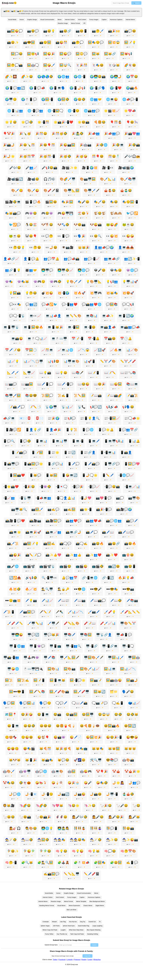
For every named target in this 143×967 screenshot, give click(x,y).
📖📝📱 (94, 373)
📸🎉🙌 (114, 31)
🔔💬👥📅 (69, 578)
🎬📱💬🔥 (33, 202)
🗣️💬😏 (45, 703)
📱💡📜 (71, 429)
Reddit (83, 959)
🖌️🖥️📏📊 (35, 623)
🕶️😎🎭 (112, 589)
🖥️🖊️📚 (49, 657)
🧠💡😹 (94, 851)
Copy (13, 35)
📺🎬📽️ (29, 566)
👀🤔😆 (35, 247)
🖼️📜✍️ (23, 680)
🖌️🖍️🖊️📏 (15, 623)
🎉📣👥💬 (112, 133)
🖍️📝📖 (90, 623)
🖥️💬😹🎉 (51, 634)
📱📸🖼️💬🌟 (33, 464)
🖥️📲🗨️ (128, 646)
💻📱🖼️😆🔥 (33, 327)
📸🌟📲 (86, 509)
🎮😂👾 (47, 213)
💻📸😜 (17, 338)
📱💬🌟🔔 (106, 429)
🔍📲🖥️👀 (49, 578)
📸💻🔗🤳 (73, 532)
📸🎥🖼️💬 (53, 521)
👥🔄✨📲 (132, 259)
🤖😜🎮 (86, 771)
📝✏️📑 (35, 407)
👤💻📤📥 (126, 247)
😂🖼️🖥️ (88, 714)
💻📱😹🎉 (55, 327)
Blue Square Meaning (93, 930)
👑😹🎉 (84, 247)
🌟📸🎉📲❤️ (63, 122)
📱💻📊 (41, 441)
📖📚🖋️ (78, 373)
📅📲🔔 (94, 338)
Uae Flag (63, 921)
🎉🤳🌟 (9, 156)
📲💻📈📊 (132, 486)
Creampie (45, 921)
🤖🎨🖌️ (9, 771)
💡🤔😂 (31, 293)
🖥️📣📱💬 (124, 634)
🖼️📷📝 (96, 680)
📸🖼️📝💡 (31, 543)
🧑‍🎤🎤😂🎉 (116, 817)
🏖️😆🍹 (83, 213)
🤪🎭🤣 (102, 783)
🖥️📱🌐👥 (17, 646)
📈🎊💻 (47, 350)
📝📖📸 (96, 395)
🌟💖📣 (130, 111)
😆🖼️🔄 (130, 726)
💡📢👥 (112, 281)
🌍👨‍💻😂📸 (98, 76)
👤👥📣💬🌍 (104, 247)
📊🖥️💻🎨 (71, 361)
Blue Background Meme (97, 901)
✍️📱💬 (132, 862)
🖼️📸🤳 (132, 680)
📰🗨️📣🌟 (132, 418)
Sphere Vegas (45, 926)
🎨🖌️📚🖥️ (128, 179)
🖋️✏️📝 (45, 612)
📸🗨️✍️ (81, 543)
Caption (104, 19)
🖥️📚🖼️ (86, 634)
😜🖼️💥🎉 (94, 737)
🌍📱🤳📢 (77, 88)
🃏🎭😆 (98, 65)
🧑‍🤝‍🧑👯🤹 (79, 828)
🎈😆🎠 (132, 122)
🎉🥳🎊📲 (47, 156)
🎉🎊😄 (41, 133)
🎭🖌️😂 (100, 202)
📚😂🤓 (31, 395)
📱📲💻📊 (108, 452)
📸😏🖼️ (45, 42)
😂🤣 (118, 714)
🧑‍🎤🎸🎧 (15, 828)
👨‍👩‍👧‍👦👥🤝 (31, 270)
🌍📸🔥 (132, 88)
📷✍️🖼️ (69, 509)
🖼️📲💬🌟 (77, 680)
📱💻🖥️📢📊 (114, 441)
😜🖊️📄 (76, 737)
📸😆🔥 (130, 543)
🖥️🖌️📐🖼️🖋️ (69, 657)
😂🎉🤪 (27, 714)
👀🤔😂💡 (17, 247)
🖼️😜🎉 (49, 54)
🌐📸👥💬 (92, 111)
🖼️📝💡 (130, 42)
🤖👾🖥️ (25, 771)
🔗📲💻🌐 (90, 578)
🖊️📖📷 (79, 600)
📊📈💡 (13, 361)
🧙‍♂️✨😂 (112, 840)
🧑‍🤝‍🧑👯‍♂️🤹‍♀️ (96, 828)
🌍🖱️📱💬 (29, 99)
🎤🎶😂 (15, 167)
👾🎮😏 (39, 281)
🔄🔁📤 (15, 578)
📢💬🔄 (96, 407)
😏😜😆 (27, 737)
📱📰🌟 (53, 452)
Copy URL (87, 956)
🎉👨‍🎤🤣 (78, 133)
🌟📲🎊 (43, 122)
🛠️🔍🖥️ (96, 760)
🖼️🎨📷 (69, 669)
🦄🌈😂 (25, 805)
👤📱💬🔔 (31, 259)
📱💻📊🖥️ (59, 441)
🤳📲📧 (31, 794)
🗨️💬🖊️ (61, 703)
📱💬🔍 (9, 441)
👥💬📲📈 (92, 259)
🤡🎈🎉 (102, 771)
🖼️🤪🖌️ (49, 65)
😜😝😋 (13, 748)
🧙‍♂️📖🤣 (27, 840)
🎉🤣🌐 (102, 145)
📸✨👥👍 (73, 555)
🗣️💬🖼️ (9, 703)
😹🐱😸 (130, 748)
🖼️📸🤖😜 (114, 680)
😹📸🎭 (47, 760)
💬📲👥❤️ (69, 304)
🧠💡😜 (78, 851)
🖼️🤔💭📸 (15, 65)
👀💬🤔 (47, 236)
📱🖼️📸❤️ (17, 475)
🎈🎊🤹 (116, 122)
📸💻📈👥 (53, 532)
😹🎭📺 (81, 748)
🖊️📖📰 (63, 600)
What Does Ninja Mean (76, 930)
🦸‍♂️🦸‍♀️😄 (61, 817)
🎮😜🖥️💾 (65, 213)
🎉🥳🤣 (65, 156)
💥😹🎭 (112, 293)
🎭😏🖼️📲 (130, 202)
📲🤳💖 (85, 498)
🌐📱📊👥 (15, 111)
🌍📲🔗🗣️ (97, 88)
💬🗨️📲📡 (17, 316)
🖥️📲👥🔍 (73, 646)
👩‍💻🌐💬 (83, 270)
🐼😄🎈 (31, 236)
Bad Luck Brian (71, 909)
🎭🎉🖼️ (67, 202)
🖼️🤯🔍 (65, 65)
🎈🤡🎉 (9, 133)
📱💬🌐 (88, 429)
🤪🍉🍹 (41, 783)
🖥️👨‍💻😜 (17, 634)
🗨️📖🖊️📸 (79, 703)
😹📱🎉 (31, 760)
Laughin (63, 930)
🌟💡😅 (11, 122)
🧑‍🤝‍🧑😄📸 (128, 828)
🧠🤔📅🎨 (128, 851)
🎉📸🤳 (9, 145)
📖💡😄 (61, 373)
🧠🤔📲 (11, 862)
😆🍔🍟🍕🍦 (65, 726)
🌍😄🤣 (79, 99)
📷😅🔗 (65, 31)
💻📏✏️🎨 (73, 316)
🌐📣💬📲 (130, 99)
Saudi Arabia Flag (83, 926)
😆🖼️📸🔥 (112, 726)
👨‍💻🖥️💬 (47, 270)
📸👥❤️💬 (73, 521)
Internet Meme (130, 19)
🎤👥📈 (31, 167)
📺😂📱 (130, 566)
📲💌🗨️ (61, 486)
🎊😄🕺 (114, 156)
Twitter (55, 959)
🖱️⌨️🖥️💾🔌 (33, 669)
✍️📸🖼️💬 (51, 874)
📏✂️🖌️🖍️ (128, 361)
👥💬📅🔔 (51, 259)
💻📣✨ (108, 316)
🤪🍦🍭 (57, 783)
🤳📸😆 (96, 794)
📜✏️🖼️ (79, 395)
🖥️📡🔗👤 (104, 634)
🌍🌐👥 (63, 76)
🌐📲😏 (73, 111)
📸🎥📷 (35, 521)
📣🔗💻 (9, 418)
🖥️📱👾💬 (37, 646)
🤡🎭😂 (9, 783)
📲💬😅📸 (112, 486)
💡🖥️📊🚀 (130, 281)
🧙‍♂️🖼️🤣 (43, 840)
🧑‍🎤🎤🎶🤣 (79, 817)
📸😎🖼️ (29, 42)
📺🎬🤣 (98, 566)
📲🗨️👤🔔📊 (65, 498)
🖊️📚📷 (132, 600)
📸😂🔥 (98, 543)
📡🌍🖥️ (51, 407)
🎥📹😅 (33, 179)
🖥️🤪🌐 (13, 669)
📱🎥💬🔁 (13, 429)
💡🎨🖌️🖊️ (74, 281)
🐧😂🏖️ (31, 224)
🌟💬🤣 (27, 122)
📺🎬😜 (81, 566)
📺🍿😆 (128, 555)
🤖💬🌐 (41, 771)
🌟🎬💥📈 (112, 111)
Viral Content (82, 19)
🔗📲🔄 (108, 578)
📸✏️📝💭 (33, 555)
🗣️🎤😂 (128, 691)
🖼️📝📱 (39, 680)
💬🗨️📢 (128, 304)
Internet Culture (70, 19)
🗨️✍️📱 (118, 703)
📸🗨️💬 (65, 543)
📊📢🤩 (53, 361)
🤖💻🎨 (57, 771)
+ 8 (84, 23)
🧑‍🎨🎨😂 (31, 828)
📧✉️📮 (25, 418)
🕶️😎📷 (128, 589)
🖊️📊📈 (47, 600)
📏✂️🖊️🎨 (108, 361)
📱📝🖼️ (37, 452)
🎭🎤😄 (83, 202)
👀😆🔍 (96, 236)
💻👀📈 (35, 316)
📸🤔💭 (78, 42)
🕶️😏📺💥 (13, 600)
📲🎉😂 (29, 486)
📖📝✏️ (110, 373)
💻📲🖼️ (73, 327)
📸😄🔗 (114, 543)
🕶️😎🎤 (96, 589)
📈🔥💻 (116, 350)
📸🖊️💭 (92, 532)
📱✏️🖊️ (108, 475)
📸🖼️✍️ (49, 543)
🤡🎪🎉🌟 (132, 771)
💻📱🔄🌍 (126, 316)
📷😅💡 (49, 31)
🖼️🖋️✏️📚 (37, 691)
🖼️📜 (9, 680)
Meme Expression (74, 905)
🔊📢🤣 (31, 578)
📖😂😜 (83, 384)
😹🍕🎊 (45, 748)
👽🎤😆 (100, 270)
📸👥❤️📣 (93, 521)
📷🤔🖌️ (98, 31)
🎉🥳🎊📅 (27, 156)
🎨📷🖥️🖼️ (88, 179)
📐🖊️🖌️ (13, 373)
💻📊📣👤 (53, 316)
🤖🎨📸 (128, 760)
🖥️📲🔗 (92, 646)
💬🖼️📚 (112, 304)
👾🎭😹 (23, 281)
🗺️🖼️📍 (11, 714)
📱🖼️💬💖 (132, 464)
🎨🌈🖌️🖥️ (67, 179)
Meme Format (75, 23)
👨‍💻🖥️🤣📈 (65, 270)
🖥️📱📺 (55, 646)
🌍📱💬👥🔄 (15, 88)
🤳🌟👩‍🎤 (118, 783)
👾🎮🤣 (55, 281)
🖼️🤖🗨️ (33, 65)
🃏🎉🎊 (81, 65)
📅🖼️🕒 (31, 350)
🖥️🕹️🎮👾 (31, 657)
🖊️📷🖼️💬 (27, 612)
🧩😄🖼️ (116, 862)
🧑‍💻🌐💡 (47, 828)
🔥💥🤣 (15, 589)
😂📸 (57, 714)
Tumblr (89, 959)
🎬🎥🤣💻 (13, 202)
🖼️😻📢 (126, 54)
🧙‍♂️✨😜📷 (130, 840)
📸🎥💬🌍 (124, 509)
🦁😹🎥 (9, 805)
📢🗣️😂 (128, 407)
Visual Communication (47, 19)
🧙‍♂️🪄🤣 (96, 840)
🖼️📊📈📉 (128, 669)
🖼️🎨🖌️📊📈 (90, 669)
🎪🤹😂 (110, 190)
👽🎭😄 (116, 270)
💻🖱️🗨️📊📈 (37, 338)
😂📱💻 (43, 714)
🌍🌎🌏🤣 (45, 76)
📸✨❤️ (112, 555)
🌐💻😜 (112, 99)
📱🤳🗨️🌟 (90, 475)
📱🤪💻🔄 (69, 475)
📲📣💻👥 (43, 498)
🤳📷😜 (79, 794)
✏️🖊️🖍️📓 (92, 874)
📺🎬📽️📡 (47, 566)
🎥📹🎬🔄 (15, 179)
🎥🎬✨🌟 (69, 167)
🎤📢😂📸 (49, 167)
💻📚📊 (92, 316)
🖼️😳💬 (81, 54)
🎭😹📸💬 (13, 213)
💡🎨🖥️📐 (94, 281)
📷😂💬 (33, 31)
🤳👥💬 (134, 783)
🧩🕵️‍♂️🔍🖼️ (45, 862)
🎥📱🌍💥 (90, 167)
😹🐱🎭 (98, 748)
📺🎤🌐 (13, 566)
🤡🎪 (116, 771)
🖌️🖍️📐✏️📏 (130, 612)
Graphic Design (32, 19)
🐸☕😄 (15, 236)
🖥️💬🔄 (33, 634)
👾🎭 (9, 281)
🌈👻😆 (130, 65)
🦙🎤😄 (122, 805)
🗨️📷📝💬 (100, 703)
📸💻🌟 (15, 532)
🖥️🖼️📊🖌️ (116, 657)
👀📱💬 (63, 236)
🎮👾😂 (31, 213)
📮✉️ (39, 418)
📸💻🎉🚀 (33, 532)
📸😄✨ (13, 42)
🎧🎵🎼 (49, 179)
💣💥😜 (47, 293)
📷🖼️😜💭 (15, 31)
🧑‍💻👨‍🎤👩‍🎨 (63, 828)
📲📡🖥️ (25, 498)
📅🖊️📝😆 (13, 350)
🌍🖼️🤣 (63, 99)
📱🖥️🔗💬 (112, 464)
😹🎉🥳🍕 (63, 748)
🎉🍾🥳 (25, 133)
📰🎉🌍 (53, 418)
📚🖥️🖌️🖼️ (13, 395)
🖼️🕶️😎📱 (17, 691)
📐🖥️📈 (29, 373)
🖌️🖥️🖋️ (53, 623)
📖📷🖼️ (27, 384)
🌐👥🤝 (96, 99)
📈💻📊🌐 (65, 350)
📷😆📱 (81, 31)
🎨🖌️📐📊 (108, 179)
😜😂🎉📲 (114, 737)
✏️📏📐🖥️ (71, 874)
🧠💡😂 (61, 851)
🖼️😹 (96, 54)
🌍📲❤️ (116, 88)
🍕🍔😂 (100, 122)
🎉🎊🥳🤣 (59, 133)
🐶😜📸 (96, 224)
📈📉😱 (83, 350)
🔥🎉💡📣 (126, 578)
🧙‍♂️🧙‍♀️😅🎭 (77, 840)
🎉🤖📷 (85, 145)
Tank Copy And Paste (77, 934)
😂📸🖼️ (71, 714)
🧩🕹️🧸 (63, 862)
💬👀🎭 (15, 304)
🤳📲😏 (47, 794)
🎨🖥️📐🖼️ (71, 190)
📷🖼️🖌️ (37, 509)
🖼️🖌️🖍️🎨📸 (59, 691)
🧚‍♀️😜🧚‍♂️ (29, 851)
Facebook (62, 959)
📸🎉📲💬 (104, 509)
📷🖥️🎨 (134, 498)
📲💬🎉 (78, 486)
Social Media (12, 19)
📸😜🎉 (15, 555)
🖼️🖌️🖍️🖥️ (81, 691)
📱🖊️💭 (73, 464)
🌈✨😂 (27, 76)
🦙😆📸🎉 (43, 817)
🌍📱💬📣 (37, 88)
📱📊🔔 (134, 441)
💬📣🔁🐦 (49, 304)
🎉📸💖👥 (132, 133)
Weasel (54, 921)
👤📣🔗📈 (11, 259)
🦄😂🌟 (73, 805)
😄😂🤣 (29, 726)
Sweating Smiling (92, 934)
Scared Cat (92, 921)
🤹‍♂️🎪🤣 (128, 794)
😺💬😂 (63, 760)
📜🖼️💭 (47, 395)
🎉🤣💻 (118, 145)
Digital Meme (100, 905)
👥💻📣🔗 (112, 259)
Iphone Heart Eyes (69, 926)
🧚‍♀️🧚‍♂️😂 (45, 851)
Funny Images (93, 19)
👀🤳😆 (51, 247)
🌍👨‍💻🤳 (116, 76)
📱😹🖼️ (51, 475)
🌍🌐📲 (79, 76)
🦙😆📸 (25, 817)
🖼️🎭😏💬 (96, 42)
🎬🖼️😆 (51, 202)
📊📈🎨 (132, 350)
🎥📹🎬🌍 (126, 167)
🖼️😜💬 (65, 54)
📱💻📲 (78, 441)
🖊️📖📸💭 (98, 600)
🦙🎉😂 (106, 805)
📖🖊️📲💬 (65, 384)
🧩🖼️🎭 (100, 862)
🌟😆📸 (83, 122)
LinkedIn (70, 959)
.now (8, 3)
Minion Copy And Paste (50, 930)
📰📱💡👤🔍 (90, 418)
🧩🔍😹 (27, 862)
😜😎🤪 (132, 737)
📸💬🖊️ (132, 521)
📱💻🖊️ (94, 441)
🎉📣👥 (94, 133)
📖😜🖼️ (116, 384)
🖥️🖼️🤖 (134, 657)
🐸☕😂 (128, 224)
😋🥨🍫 (11, 737)
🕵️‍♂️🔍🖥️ (47, 589)
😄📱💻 (13, 726)
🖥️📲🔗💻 (110, 646)
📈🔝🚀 (100, 350)
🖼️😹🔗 (110, 54)
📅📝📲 (77, 338)
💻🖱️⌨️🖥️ (59, 338)
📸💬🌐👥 (114, 521)
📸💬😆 (130, 31)
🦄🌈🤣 (41, 805)
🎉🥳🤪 (81, 156)
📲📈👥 (9, 498)
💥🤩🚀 (128, 293)
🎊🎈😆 (98, 156)
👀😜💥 (112, 236)
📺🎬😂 (65, 566)
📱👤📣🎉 (53, 429)
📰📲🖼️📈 (112, 418)
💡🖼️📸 (15, 293)
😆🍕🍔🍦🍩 (90, 726)
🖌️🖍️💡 (110, 612)
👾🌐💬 (132, 270)
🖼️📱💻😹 (57, 680)
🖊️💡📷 (31, 600)
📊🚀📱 (90, 361)
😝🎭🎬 (29, 748)
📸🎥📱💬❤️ (15, 521)
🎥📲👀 (108, 167)
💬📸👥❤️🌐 (91, 304)
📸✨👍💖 (53, 555)
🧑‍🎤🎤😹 (134, 817)
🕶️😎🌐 (79, 589)
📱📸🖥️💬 (11, 464)
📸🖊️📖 (108, 532)
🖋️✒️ (59, 612)
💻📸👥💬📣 (130, 327)
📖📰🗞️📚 (128, 373)
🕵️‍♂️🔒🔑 (63, 589)
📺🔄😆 (114, 566)
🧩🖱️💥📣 (81, 862)
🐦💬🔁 (132, 213)
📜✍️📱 (63, 395)
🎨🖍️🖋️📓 (51, 190)
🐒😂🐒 (100, 213)
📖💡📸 (45, 373)
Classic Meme (87, 905)
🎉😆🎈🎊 (47, 145)
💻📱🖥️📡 (11, 327)
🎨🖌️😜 (33, 190)
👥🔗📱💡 (13, 270)
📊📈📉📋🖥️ (33, 361)
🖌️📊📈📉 (76, 612)
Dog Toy (82, 921)
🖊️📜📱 (9, 612)
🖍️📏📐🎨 (71, 623)
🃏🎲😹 (114, 65)
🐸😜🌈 (112, 224)
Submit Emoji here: (51, 945)
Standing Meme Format (46, 905)
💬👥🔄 (31, 304)
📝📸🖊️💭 (17, 407)
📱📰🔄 (69, 452)
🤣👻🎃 (25, 783)
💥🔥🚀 (79, 293)
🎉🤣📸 (134, 145)
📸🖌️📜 (13, 543)
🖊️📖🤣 (116, 600)
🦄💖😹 (57, 805)
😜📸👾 (59, 737)
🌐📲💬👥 (35, 111)
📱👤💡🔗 (33, 429)
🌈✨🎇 (11, 76)
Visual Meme (61, 905)
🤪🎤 (88, 783)
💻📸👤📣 (108, 327)
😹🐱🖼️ (114, 748)
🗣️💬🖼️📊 (27, 703)
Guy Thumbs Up (62, 934)
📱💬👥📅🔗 (128, 429)
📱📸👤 (126, 452)
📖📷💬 (11, 384)
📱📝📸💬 (19, 452)
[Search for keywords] (121, 3)
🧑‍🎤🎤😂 (98, 817)
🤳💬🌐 (15, 794)
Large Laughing (97, 926)
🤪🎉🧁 (73, 783)
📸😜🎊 (61, 42)
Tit (99, 921)
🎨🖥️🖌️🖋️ (92, 190)
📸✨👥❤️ (93, 555)
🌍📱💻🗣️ (57, 88)
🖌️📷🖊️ (94, 612)
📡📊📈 (67, 407)
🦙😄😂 (9, 817)
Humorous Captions (116, 19)
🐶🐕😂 (47, 224)
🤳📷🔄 (63, 794)
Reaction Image (63, 23)
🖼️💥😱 (114, 42)
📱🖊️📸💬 (92, 464)
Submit (94, 945)
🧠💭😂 (110, 851)
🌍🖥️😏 (11, 99)
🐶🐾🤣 (63, 224)
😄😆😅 (45, 726)
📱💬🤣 (25, 441)
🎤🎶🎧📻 (132, 156)
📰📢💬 (70, 418)
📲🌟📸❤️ (11, 486)
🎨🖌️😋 (17, 190)
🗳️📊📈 (134, 703)
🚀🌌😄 (79, 760)
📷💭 (120, 498)
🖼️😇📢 (33, 54)
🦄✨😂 (90, 805)
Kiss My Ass (73, 921)
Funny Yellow (49, 934)
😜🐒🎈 (43, 737)
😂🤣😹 (132, 714)
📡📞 (81, 407)
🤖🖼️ (71, 771)
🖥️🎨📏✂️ (128, 623)
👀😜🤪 (128, 236)
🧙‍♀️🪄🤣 (11, 840)
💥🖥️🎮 (96, 293)
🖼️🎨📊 (53, 669)
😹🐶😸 (15, 760)
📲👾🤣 (45, 486)
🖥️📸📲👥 (11, 657)
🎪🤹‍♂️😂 (126, 190)
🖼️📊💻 (110, 669)
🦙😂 (136, 805)
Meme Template (81, 901)
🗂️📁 (114, 691)
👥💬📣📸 (71, 259)
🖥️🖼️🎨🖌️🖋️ (93, 657)
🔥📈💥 (31, 589)
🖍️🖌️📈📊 (108, 623)
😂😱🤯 (104, 714)
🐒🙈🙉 (116, 213)
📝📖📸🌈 (114, 395)
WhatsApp (97, 959)
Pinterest (77, 959)
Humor (22, 19)
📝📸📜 (132, 395)
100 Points (56, 926)
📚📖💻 (132, 384)
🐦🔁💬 (15, 224)
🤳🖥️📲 (112, 794)
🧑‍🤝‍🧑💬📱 (112, 828)
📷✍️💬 (53, 509)
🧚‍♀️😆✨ (13, 851)
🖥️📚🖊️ (69, 634)
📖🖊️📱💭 (45, 384)
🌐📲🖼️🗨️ (55, 111)
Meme (60, 19)
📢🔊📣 (112, 407)
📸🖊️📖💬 (126, 532)
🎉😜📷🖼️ (67, 145)
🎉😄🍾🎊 (27, 145)
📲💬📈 (94, 486)
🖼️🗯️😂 (17, 54)
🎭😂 (114, 202)
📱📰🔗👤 (88, 452)
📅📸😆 (110, 338)
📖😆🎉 (100, 384)
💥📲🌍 (63, 293)
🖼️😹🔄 (99, 691)
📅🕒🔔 (126, 338)
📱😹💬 (35, 475)
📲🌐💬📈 (126, 475)
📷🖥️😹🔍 (19, 509)
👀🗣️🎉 (79, 236)
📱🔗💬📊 (55, 464)
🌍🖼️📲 (47, 99)
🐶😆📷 (79, 224)
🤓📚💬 (112, 760)
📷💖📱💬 (103, 498)
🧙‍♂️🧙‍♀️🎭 (59, 840)
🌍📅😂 (132, 76)
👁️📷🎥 (68, 247)
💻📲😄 (90, 327)
